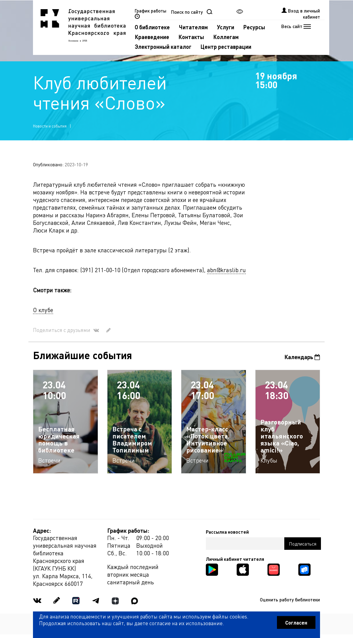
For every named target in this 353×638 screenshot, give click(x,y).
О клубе (43, 310)
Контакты (191, 36)
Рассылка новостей (227, 532)
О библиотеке (152, 27)
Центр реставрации (226, 46)
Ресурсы (254, 27)
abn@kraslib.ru (226, 270)
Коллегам (226, 36)
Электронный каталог (163, 46)
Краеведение (152, 36)
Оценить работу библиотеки (290, 600)
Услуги (225, 27)
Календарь (302, 357)
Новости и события (50, 125)
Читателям (193, 27)
